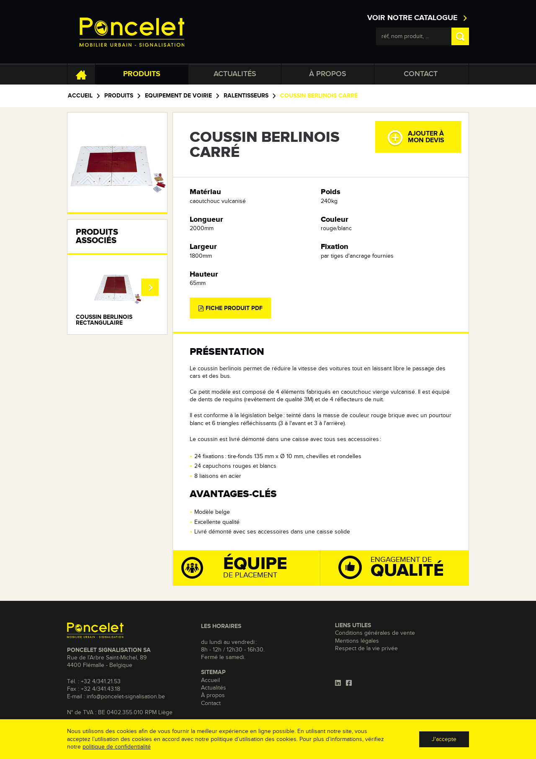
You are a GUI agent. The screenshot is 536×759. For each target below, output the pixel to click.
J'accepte (444, 739)
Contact (421, 74)
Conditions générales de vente (375, 633)
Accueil (80, 96)
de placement (250, 567)
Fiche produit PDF (230, 308)
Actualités (235, 74)
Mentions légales (357, 641)
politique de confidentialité (116, 747)
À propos (327, 74)
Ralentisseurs (246, 96)
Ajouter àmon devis (415, 137)
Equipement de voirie (178, 96)
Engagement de (402, 567)
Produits (141, 74)
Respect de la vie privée (366, 648)
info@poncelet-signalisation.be (126, 697)
